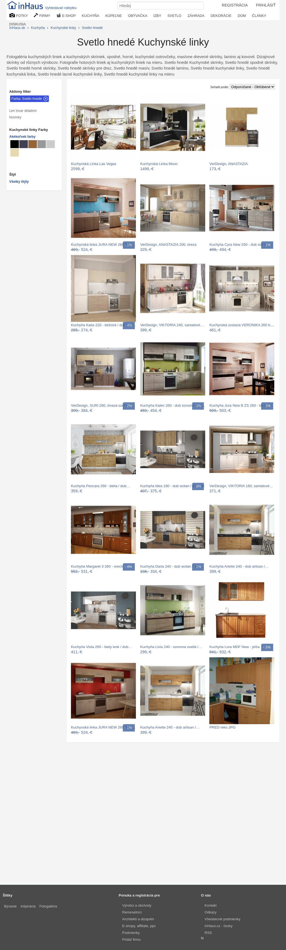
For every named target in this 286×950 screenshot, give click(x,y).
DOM (242, 16)
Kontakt (211, 905)
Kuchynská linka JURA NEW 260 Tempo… (105, 244)
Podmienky (131, 933)
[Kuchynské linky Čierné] (14, 144)
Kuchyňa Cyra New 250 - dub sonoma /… (242, 244)
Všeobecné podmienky (223, 919)
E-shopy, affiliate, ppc (139, 926)
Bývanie (10, 906)
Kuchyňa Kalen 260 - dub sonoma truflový (174, 405)
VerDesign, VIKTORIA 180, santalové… (241, 486)
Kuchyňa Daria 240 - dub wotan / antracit (173, 566)
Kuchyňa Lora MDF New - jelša (234, 647)
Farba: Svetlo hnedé (26, 99)
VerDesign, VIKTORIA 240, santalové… (172, 325)
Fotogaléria (48, 906)
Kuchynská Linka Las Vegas (93, 164)
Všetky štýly (19, 182)
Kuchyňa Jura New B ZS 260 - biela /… (240, 405)
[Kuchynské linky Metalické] (23, 144)
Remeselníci (132, 912)
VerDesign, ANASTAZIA (228, 164)
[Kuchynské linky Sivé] (41, 144)
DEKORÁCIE (221, 16)
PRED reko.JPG (222, 727)
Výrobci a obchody (136, 905)
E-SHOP (66, 15)
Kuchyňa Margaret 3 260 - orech (97, 566)
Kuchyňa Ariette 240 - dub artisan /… (239, 566)
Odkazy (211, 912)
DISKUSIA (17, 24)
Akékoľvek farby (22, 137)
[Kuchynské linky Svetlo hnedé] (32, 144)
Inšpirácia (28, 906)
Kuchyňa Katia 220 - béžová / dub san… (103, 325)
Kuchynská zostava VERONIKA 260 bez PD (244, 325)
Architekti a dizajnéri (138, 919)
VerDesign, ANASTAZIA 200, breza (168, 244)
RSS (208, 933)
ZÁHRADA (195, 16)
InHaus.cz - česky (219, 926)
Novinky (15, 117)
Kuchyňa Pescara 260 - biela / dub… (100, 486)
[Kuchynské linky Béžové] (14, 153)
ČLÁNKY (259, 16)
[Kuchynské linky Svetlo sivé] (50, 144)
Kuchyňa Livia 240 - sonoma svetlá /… (171, 647)
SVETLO (174, 16)
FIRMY (42, 15)
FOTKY (18, 15)
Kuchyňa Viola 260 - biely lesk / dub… (101, 647)
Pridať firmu (131, 939)
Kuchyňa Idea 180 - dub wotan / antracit (172, 486)
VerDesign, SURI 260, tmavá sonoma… (103, 405)
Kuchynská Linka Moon (159, 164)
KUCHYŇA (90, 16)
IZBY (157, 16)
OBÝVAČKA (137, 16)
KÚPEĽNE (113, 16)
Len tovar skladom (23, 111)
